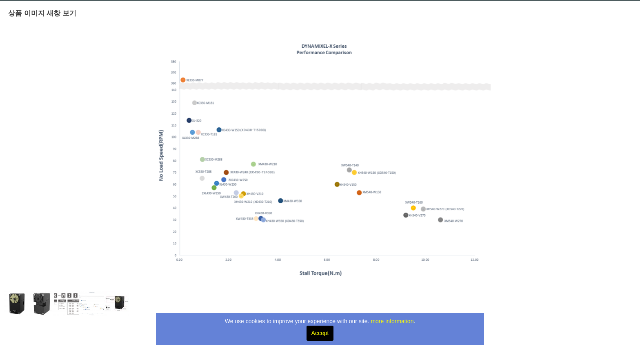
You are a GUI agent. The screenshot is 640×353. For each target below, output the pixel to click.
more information (392, 321)
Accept (320, 333)
